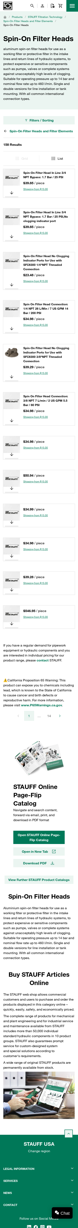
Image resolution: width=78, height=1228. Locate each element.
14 (49, 716)
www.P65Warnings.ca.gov (41, 705)
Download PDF (39, 863)
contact (43, 660)
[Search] (32, 6)
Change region (39, 1151)
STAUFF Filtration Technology (45, 16)
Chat (65, 1213)
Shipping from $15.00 (35, 189)
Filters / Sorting (39, 120)
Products (17, 16)
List (57, 158)
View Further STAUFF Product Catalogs (39, 880)
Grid (21, 158)
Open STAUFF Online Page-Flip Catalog (39, 837)
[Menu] (72, 6)
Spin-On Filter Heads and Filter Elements (28, 21)
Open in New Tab (39, 851)
